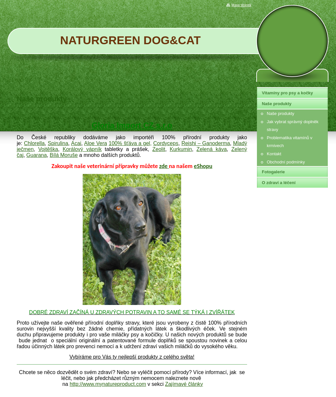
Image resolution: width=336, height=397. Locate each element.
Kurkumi (179, 149)
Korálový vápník (82, 149)
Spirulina (58, 143)
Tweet (241, 111)
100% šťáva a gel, (130, 143)
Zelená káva (212, 149)
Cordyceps (165, 143)
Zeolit (158, 149)
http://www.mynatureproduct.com (108, 384)
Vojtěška (48, 149)
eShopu (203, 166)
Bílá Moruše (64, 155)
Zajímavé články (184, 384)
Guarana (36, 155)
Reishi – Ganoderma (205, 143)
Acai (76, 143)
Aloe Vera (95, 143)
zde (164, 166)
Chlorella (34, 143)
